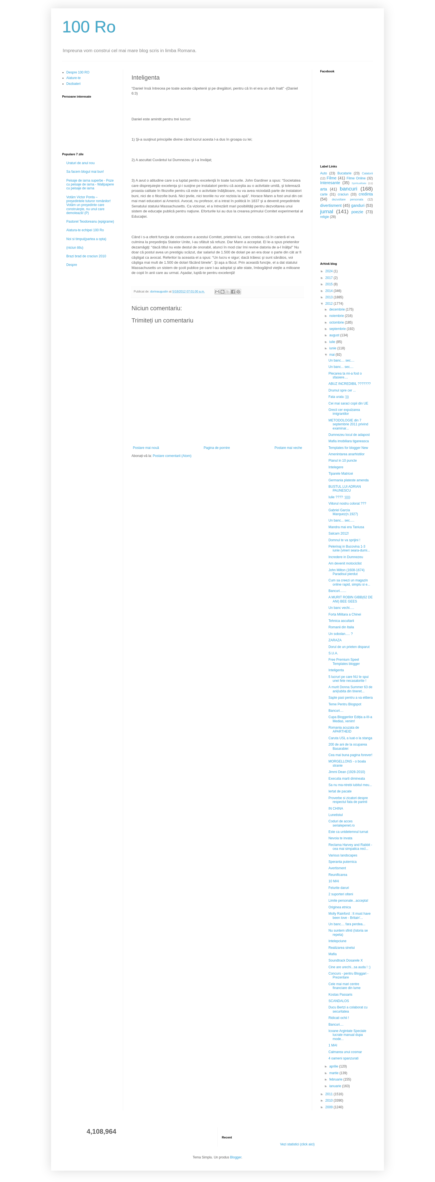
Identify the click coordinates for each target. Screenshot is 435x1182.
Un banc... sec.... (340, 367)
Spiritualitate (359, 183)
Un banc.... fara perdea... (346, 924)
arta (323, 189)
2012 (329, 304)
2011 (329, 1094)
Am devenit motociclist (344, 563)
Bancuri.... (335, 711)
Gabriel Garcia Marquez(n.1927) (343, 512)
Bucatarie (344, 173)
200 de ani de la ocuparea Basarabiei (347, 746)
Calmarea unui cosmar (345, 1052)
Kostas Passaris (340, 995)
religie (324, 217)
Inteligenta (336, 670)
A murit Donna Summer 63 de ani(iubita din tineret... (350, 689)
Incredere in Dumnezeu (345, 557)
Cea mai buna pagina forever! (350, 755)
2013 (329, 297)
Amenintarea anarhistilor (346, 454)
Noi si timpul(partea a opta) (86, 239)
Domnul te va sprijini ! (344, 540)
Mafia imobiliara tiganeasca (348, 441)
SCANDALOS (338, 1001)
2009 (329, 1107)
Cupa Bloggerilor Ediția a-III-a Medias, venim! (350, 719)
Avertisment (337, 868)
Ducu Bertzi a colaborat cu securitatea (348, 1009)
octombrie (337, 322)
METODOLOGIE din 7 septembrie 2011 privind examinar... (348, 424)
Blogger (235, 1157)
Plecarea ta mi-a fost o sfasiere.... (345, 375)
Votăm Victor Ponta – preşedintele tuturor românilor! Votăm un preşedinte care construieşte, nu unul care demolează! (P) (88, 205)
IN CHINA (335, 808)
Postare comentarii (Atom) (172, 456)
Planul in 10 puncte (342, 460)
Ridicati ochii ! (338, 1018)
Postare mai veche (288, 448)
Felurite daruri (338, 888)
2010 (329, 1100)
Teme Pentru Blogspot (344, 704)
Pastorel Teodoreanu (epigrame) (90, 221)
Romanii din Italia (341, 627)
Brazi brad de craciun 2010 (86, 256)
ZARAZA (335, 640)
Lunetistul (335, 815)
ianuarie (335, 1086)
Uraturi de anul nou (80, 163)
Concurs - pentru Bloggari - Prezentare (348, 975)
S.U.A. (333, 653)
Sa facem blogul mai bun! (85, 172)
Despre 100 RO (77, 72)
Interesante (330, 183)
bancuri (348, 189)
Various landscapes (342, 855)
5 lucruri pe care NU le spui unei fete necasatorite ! (348, 679)
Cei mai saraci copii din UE (348, 403)
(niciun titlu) (74, 248)
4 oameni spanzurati (343, 1058)
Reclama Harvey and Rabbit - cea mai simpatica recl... (350, 847)
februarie (336, 1079)
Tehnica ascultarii (341, 621)
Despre (71, 265)
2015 (329, 284)
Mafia (332, 954)
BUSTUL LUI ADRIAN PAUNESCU (344, 488)
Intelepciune (337, 941)
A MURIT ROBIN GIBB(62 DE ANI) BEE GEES (350, 599)
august (334, 335)
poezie (357, 212)
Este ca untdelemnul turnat (348, 832)
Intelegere (335, 467)
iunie (333, 348)
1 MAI (332, 1045)
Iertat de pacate (339, 791)
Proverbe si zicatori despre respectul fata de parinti (348, 800)
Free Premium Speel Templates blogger (344, 661)
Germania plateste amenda (348, 480)
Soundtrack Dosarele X (345, 960)
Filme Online (356, 178)
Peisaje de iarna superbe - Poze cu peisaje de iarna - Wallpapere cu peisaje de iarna (90, 184)
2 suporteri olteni (340, 894)
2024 (329, 271)
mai (332, 355)
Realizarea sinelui (341, 948)
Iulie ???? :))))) (339, 497)
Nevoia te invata (340, 838)
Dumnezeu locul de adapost (349, 435)
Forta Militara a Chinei (344, 614)
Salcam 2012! (338, 533)
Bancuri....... (337, 591)
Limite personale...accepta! (348, 901)
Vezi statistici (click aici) (297, 1144)
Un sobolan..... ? (340, 634)
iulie (332, 342)
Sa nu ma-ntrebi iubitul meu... (350, 785)
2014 (329, 291)
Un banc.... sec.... (341, 360)
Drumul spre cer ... (342, 390)
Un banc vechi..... (341, 608)
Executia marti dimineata (346, 779)
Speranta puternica (342, 862)
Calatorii (367, 173)
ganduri (358, 205)
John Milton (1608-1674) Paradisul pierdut (346, 572)
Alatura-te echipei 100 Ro (85, 230)
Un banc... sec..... (341, 520)
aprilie (334, 1066)
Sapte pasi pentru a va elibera (350, 698)
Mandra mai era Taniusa (346, 527)
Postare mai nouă (146, 448)
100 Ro (89, 26)
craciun (343, 194)
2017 (329, 278)
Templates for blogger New (348, 448)
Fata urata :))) (338, 397)
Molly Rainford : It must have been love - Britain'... (349, 915)
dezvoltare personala (347, 199)
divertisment (331, 205)
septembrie (338, 329)
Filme (332, 178)
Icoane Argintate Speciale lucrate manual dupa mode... (347, 1035)
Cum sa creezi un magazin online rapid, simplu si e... (349, 582)
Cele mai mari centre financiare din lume (344, 986)
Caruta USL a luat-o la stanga (350, 738)
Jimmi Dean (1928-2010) (346, 772)
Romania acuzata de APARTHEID (343, 729)
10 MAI (333, 881)
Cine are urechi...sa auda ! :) (349, 967)
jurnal (326, 211)
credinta (366, 194)
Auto (323, 173)
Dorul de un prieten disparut (349, 647)
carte (324, 194)
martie (334, 1073)
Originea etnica (339, 907)
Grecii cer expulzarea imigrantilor (344, 412)
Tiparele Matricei (340, 474)
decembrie (337, 309)
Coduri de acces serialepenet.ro (341, 823)
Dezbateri (73, 84)
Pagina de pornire (217, 448)
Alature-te (73, 78)
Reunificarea (337, 875)
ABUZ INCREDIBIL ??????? (349, 384)
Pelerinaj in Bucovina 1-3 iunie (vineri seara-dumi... (349, 548)
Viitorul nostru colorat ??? (347, 503)
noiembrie (337, 316)
